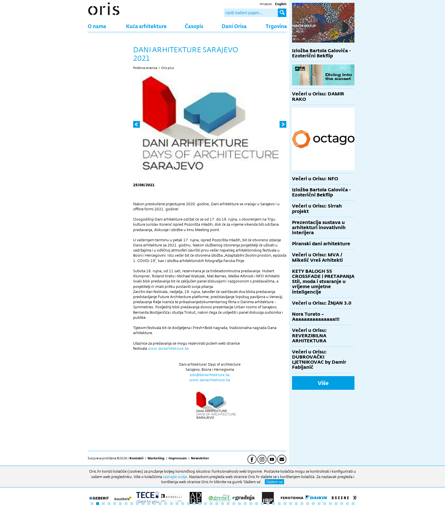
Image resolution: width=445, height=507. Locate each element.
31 (262, 503)
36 (290, 503)
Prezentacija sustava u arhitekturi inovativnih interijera (319, 227)
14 (165, 503)
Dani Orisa (234, 26)
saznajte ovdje (175, 476)
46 (347, 503)
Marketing (156, 458)
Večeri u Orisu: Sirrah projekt (317, 208)
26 (233, 503)
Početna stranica (145, 68)
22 (211, 503)
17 (182, 503)
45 (341, 503)
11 (148, 503)
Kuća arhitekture (146, 26)
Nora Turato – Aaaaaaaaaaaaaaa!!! (315, 316)
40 (313, 503)
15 (171, 503)
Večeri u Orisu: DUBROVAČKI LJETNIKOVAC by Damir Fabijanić (319, 359)
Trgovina (276, 26)
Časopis (194, 26)
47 (353, 503)
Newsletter (200, 458)
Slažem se (274, 481)
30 (256, 503)
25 (228, 503)
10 (143, 503)
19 (194, 503)
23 (216, 503)
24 (222, 503)
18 (188, 503)
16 (177, 503)
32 (267, 503)
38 (302, 503)
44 (336, 503)
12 (154, 503)
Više (323, 383)
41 (319, 503)
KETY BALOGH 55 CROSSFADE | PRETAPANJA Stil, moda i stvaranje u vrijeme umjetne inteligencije (323, 281)
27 (239, 503)
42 (324, 503)
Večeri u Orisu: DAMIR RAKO (318, 96)
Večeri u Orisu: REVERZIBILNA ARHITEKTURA (309, 335)
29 (250, 503)
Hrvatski (266, 4)
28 (245, 503)
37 (296, 503)
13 (160, 503)
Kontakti (136, 458)
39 (307, 503)
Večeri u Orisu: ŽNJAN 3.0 (321, 303)
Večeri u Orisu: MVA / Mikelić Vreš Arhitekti (317, 257)
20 (199, 503)
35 (285, 503)
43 (330, 503)
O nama (97, 26)
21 (205, 503)
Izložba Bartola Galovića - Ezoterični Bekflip (321, 53)
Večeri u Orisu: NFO (315, 179)
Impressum (178, 458)
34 (279, 503)
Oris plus (167, 68)
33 (273, 503)
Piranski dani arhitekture (321, 244)
